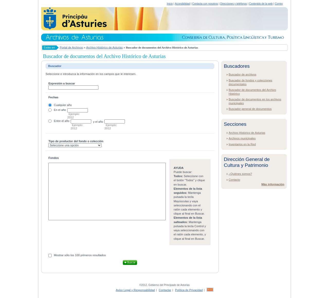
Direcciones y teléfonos (233, 3)
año (63, 109)
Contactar (165, 290)
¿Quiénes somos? (240, 173)
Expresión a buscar (61, 83)
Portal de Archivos (71, 47)
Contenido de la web (261, 3)
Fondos (53, 157)
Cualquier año (63, 105)
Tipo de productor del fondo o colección (75, 141)
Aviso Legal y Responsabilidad (135, 290)
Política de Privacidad (189, 290)
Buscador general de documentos (250, 108)
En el (57, 109)
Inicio (170, 3)
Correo (279, 3)
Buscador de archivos (242, 74)
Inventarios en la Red (242, 144)
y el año (98, 121)
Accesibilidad (182, 3)
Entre (57, 120)
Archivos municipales (242, 138)
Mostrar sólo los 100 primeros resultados (80, 255)
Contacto (234, 179)
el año (65, 120)
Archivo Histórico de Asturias (104, 47)
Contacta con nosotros (205, 3)
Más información (272, 184)
